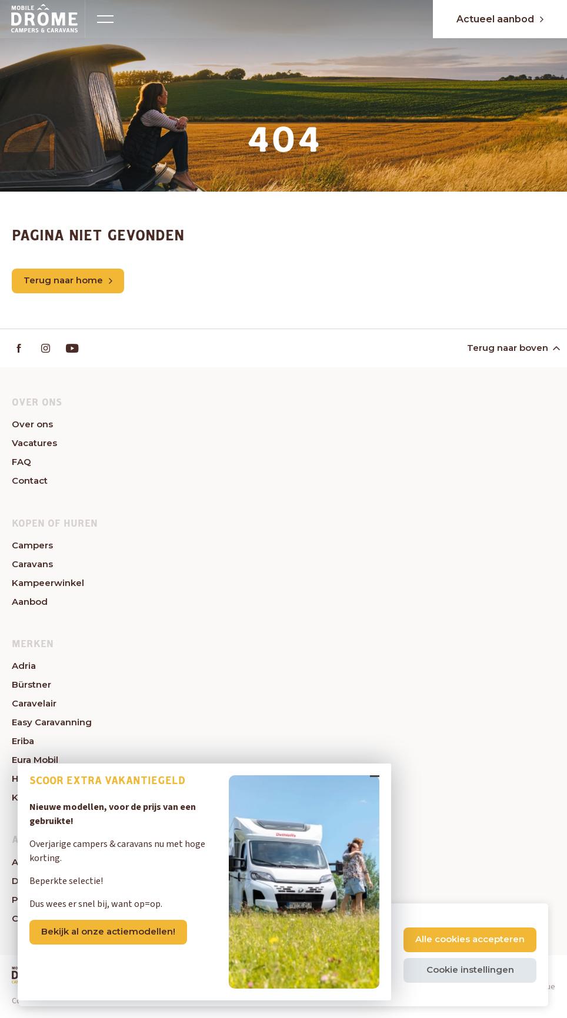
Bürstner (31, 684)
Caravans (32, 564)
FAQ (21, 461)
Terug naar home (68, 280)
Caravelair (34, 703)
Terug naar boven (512, 347)
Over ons (32, 424)
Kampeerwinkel (48, 582)
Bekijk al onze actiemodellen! (108, 931)
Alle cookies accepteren (470, 939)
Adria (24, 665)
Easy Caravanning (52, 722)
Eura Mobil (35, 759)
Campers (32, 545)
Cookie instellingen (470, 969)
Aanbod (30, 601)
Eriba (23, 740)
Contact (30, 480)
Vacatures (34, 442)
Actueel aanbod (499, 19)
